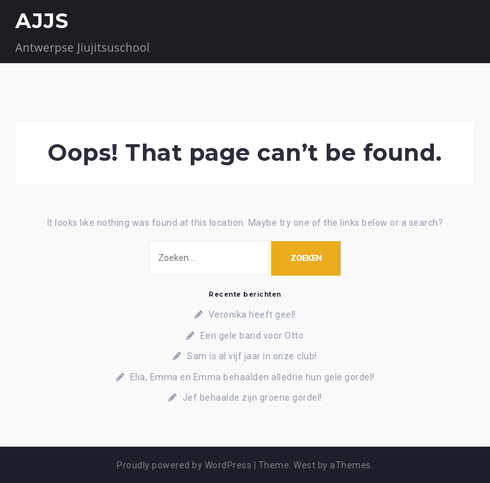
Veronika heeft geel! (252, 314)
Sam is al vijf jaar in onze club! (252, 356)
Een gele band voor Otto (252, 336)
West (304, 465)
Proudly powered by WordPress (184, 465)
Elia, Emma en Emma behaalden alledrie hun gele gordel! (252, 377)
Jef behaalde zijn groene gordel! (252, 397)
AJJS (41, 20)
